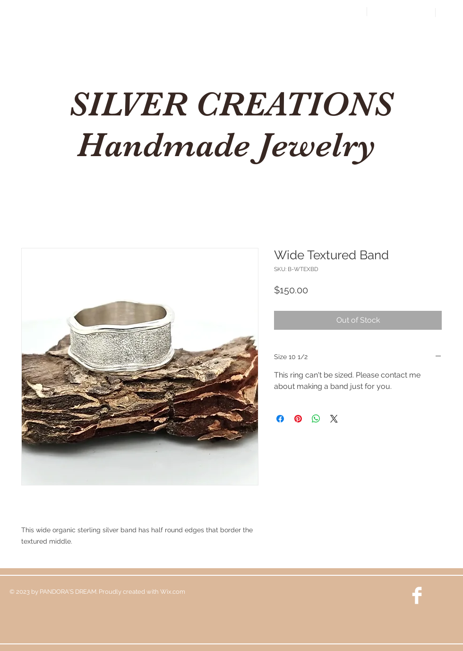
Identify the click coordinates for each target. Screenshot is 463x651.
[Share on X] (334, 418)
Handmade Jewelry (231, 145)
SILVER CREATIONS (231, 104)
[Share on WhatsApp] (316, 418)
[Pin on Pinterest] (298, 418)
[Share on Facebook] (280, 418)
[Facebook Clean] (417, 595)
